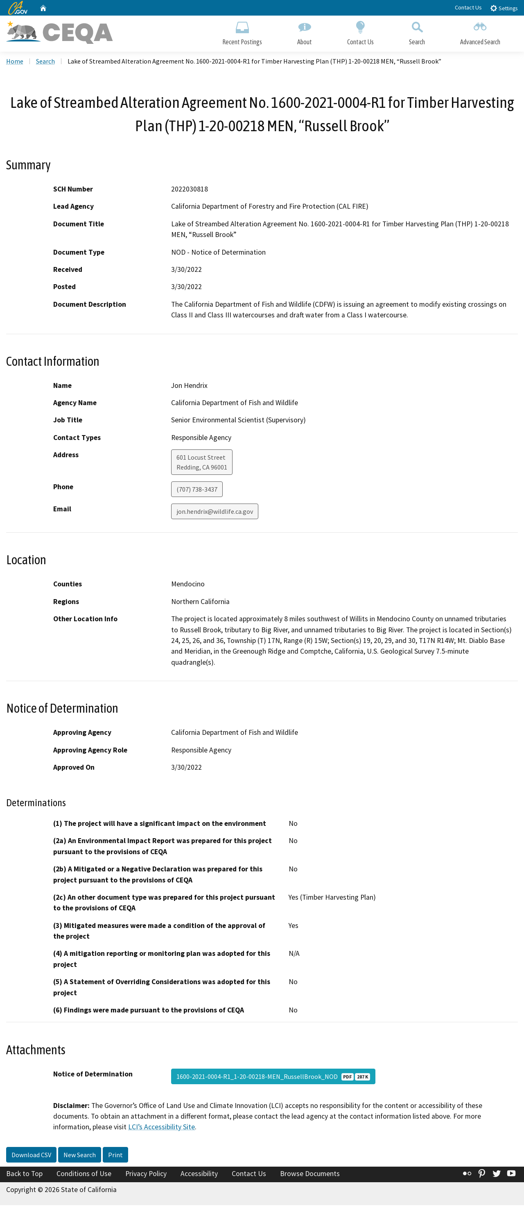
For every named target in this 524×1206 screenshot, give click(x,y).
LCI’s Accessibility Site (161, 1128)
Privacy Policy (146, 1174)
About (305, 32)
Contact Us (468, 7)
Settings (503, 8)
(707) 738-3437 (196, 490)
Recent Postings (242, 32)
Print (115, 1155)
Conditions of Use (83, 1174)
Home (14, 62)
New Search (79, 1155)
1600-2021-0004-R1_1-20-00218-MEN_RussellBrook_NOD (273, 1077)
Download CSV (31, 1155)
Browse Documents (310, 1174)
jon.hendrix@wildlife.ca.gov (214, 512)
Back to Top (24, 1174)
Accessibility (199, 1174)
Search (416, 32)
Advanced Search (480, 32)
